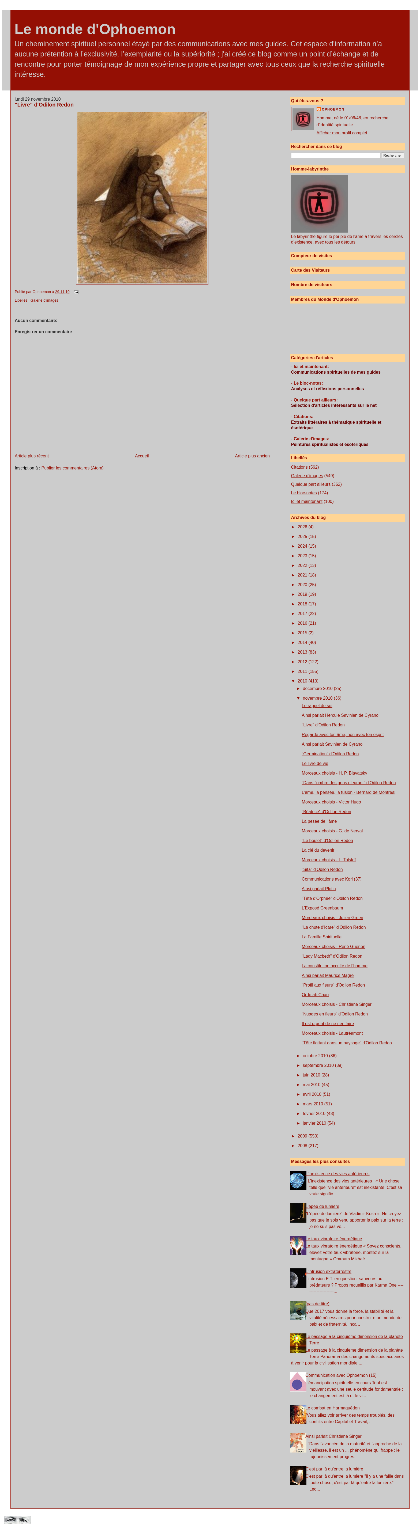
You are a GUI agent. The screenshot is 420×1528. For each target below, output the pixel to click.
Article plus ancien (252, 456)
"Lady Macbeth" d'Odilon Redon (332, 956)
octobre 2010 (316, 1055)
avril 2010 (313, 1094)
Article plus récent (32, 456)
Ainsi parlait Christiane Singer (333, 1436)
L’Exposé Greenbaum (322, 908)
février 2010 (315, 1113)
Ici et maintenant (306, 501)
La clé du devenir (318, 850)
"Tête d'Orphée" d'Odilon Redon (332, 898)
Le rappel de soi (317, 705)
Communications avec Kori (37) (332, 879)
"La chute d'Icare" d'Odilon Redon (334, 927)
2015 (303, 633)
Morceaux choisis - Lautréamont (332, 1033)
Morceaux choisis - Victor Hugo (331, 802)
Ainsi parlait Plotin (319, 888)
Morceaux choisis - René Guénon (333, 946)
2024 (303, 546)
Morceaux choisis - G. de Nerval (332, 831)
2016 (303, 623)
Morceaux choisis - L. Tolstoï (329, 860)
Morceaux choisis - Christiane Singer (337, 1004)
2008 (303, 1145)
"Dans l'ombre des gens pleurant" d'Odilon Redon (349, 782)
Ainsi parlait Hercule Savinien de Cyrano (340, 715)
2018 (303, 604)
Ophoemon (333, 109)
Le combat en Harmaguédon (332, 1408)
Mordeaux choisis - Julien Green (332, 917)
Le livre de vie (315, 763)
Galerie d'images (44, 300)
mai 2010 (312, 1084)
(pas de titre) (317, 1304)
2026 (303, 527)
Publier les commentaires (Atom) (73, 468)
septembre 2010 (319, 1065)
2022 (303, 565)
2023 (303, 555)
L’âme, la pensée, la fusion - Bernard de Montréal (349, 792)
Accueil (142, 456)
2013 (303, 652)
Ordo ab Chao (315, 994)
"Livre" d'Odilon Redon (44, 105)
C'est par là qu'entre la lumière (334, 1469)
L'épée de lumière (322, 1206)
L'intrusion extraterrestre (328, 1271)
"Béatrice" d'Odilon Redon (326, 811)
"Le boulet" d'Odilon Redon (327, 840)
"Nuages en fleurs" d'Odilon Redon (335, 1014)
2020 (303, 584)
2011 (303, 671)
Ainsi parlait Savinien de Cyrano (332, 744)
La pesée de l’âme (319, 821)
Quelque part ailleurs (311, 484)
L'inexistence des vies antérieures (337, 1173)
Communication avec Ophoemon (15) (341, 1375)
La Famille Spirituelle (322, 937)
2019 (303, 594)
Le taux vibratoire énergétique (333, 1239)
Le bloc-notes (304, 493)
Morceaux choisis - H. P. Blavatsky (334, 773)
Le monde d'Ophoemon (95, 29)
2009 (303, 1136)
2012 (303, 661)
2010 (303, 681)
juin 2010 (312, 1075)
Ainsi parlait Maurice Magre (328, 975)
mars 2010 (313, 1104)
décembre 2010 (318, 688)
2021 (303, 575)
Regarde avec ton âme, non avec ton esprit (343, 734)
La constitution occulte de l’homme (335, 966)
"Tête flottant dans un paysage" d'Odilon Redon (347, 1043)
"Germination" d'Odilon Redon (330, 754)
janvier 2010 (315, 1123)
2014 (303, 642)
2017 (303, 613)
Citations (299, 467)
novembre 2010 (318, 698)
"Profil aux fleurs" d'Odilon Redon (333, 985)
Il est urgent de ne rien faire (328, 1023)
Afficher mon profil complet (342, 133)
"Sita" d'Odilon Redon (322, 869)
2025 (303, 536)
